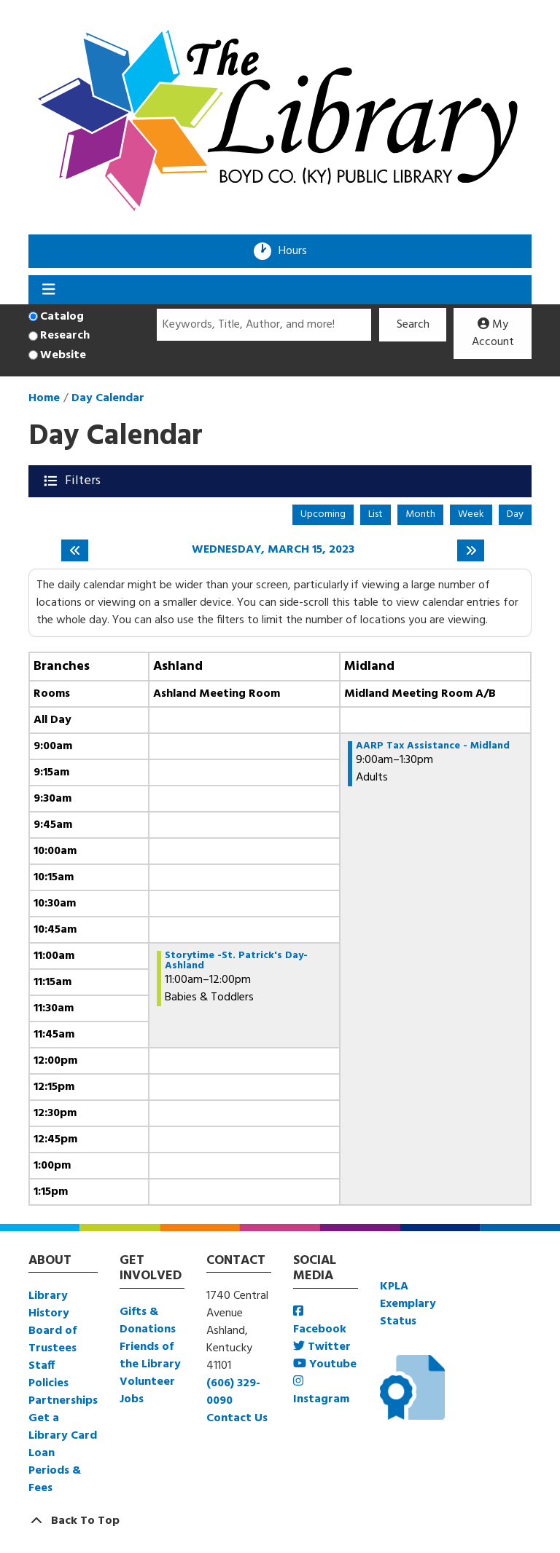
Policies (48, 1383)
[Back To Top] (280, 1520)
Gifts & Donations (148, 1321)
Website (63, 355)
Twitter (322, 1346)
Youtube (325, 1364)
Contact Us (237, 1418)
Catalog (62, 316)
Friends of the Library (150, 1355)
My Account (493, 333)
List (375, 514)
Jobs (132, 1399)
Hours (297, 251)
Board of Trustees (52, 1339)
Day (515, 514)
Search (413, 324)
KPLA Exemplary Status (408, 1304)
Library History (48, 1305)
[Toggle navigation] (48, 290)
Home (44, 398)
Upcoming (323, 514)
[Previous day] (74, 550)
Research (65, 335)
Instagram (321, 1392)
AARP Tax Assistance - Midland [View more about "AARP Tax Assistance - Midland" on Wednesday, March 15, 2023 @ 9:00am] (433, 746)
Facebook (319, 1322)
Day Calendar (107, 398)
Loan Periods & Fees (54, 1471)
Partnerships (63, 1400)
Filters (84, 480)
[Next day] (470, 550)
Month (420, 514)
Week (471, 514)
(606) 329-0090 (233, 1392)
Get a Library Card (62, 1427)
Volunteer (147, 1381)
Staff (41, 1365)
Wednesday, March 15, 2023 (273, 550)
